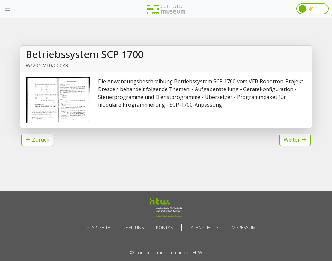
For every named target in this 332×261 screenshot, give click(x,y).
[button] (37, 140)
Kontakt (165, 227)
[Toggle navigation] (7, 9)
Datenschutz (203, 227)
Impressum (243, 227)
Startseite (98, 227)
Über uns (133, 227)
